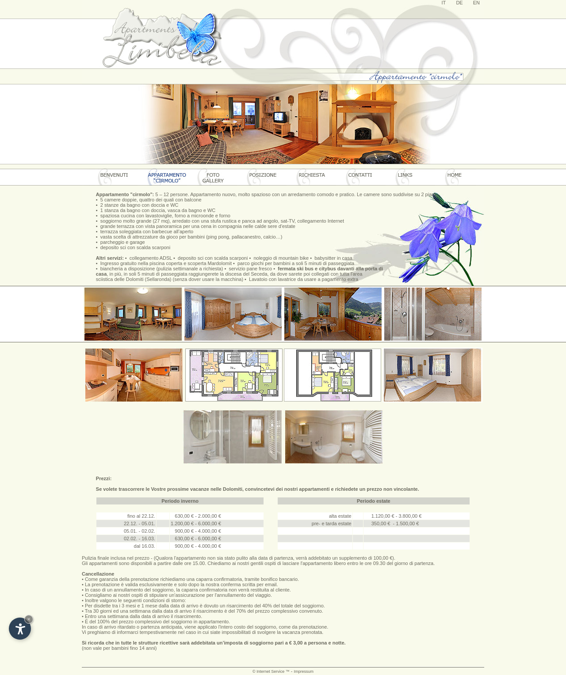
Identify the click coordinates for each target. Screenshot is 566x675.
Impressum (304, 671)
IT (444, 2)
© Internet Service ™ (271, 671)
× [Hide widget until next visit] (29, 619)
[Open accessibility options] (20, 629)
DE (459, 2)
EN (476, 2)
